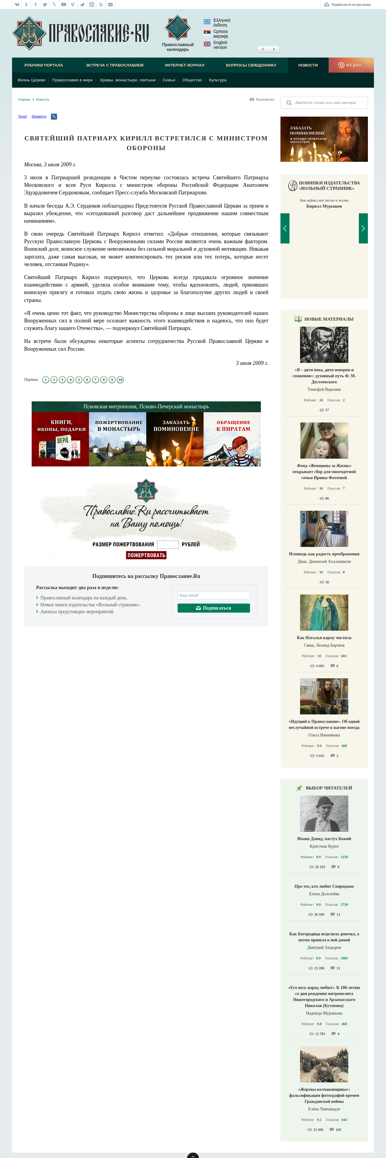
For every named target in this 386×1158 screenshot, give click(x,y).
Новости (308, 65)
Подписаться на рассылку (351, 4)
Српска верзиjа (216, 34)
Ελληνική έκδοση (217, 22)
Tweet (22, 116)
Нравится (39, 116)
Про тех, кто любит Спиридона (324, 886)
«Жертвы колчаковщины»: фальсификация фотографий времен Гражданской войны (324, 1095)
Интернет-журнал (184, 65)
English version (215, 45)
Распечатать (265, 99)
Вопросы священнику (251, 65)
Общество (192, 80)
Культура (217, 80)
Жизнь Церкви (31, 80)
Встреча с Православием (115, 65)
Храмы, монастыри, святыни (128, 80)
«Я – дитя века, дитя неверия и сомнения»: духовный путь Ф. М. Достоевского (324, 376)
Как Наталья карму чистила (324, 637)
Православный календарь (178, 33)
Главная (24, 99)
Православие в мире (72, 80)
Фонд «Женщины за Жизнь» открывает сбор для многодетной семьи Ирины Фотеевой (324, 471)
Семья (169, 80)
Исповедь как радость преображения (324, 554)
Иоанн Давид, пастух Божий (324, 838)
